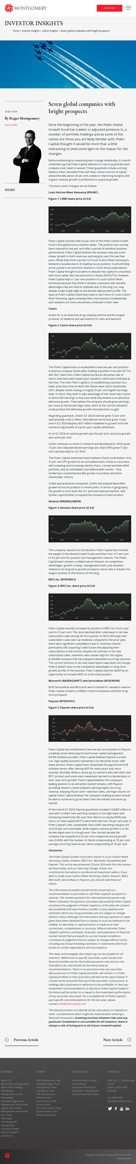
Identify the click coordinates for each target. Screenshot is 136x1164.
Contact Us (7, 1135)
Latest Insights (50, 30)
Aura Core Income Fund (48, 1108)
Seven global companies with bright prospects (86, 30)
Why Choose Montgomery (15, 1083)
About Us (6, 1080)
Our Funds (109, 8)
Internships (7, 1118)
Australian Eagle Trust (48, 1083)
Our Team (6, 1114)
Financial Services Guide (84, 1080)
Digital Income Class (47, 1111)
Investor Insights (31, 30)
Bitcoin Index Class (46, 1114)
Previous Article (21, 1039)
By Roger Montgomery (22, 118)
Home (16, 30)
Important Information (84, 1087)
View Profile (11, 124)
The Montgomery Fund (48, 1080)
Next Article (117, 1039)
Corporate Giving (10, 1128)
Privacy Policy (79, 1083)
